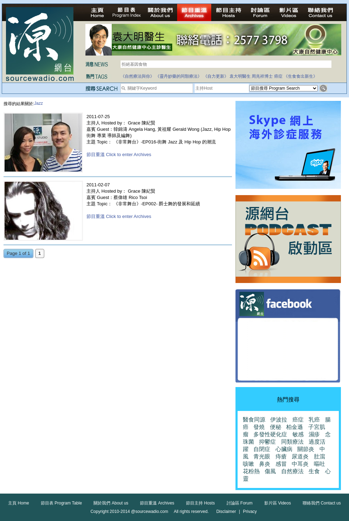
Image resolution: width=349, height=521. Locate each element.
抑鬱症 (267, 442)
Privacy (250, 511)
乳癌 (314, 420)
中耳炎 (300, 464)
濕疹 (314, 434)
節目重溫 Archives (157, 503)
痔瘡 (281, 456)
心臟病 (284, 449)
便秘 (275, 427)
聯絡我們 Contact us (322, 503)
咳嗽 (248, 464)
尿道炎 (300, 456)
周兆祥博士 (262, 76)
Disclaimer (226, 511)
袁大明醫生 (240, 76)
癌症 (278, 76)
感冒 (281, 464)
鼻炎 (264, 464)
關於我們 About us (110, 503)
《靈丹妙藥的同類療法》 (178, 76)
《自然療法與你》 (137, 76)
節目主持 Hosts (200, 503)
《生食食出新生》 (300, 76)
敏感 (298, 434)
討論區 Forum (240, 503)
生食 (314, 471)
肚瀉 (319, 456)
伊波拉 (278, 420)
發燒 (259, 427)
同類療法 (292, 442)
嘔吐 (319, 464)
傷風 (270, 471)
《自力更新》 (215, 76)
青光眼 (261, 456)
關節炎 (305, 449)
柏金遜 (294, 427)
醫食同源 (254, 420)
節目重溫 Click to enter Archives (118, 154)
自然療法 (292, 471)
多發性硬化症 (270, 434)
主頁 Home (18, 503)
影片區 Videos (277, 503)
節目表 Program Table (61, 503)
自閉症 (261, 449)
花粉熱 (251, 471)
